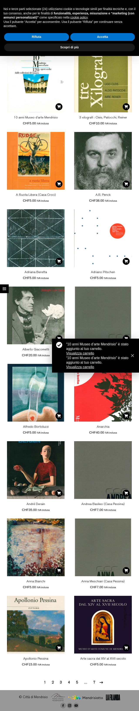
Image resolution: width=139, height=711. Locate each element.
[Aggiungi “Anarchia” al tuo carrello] (126, 415)
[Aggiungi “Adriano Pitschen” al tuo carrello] (126, 261)
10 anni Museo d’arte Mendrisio (36, 117)
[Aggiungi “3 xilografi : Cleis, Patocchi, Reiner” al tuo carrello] (126, 106)
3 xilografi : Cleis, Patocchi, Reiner (103, 117)
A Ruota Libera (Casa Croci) (36, 195)
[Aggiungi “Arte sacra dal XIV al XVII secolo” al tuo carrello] (126, 647)
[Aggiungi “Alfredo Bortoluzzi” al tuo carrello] (58, 415)
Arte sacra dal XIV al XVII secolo (103, 658)
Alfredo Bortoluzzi (36, 427)
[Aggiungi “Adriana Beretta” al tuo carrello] (58, 261)
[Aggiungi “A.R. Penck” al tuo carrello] (126, 184)
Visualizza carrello (80, 353)
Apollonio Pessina (35, 658)
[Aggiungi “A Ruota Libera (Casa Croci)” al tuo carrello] (58, 184)
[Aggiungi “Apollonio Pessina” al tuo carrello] (58, 647)
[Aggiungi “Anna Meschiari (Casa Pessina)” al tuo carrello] (126, 570)
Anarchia (103, 427)
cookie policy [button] (78, 17)
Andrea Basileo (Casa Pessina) (103, 504)
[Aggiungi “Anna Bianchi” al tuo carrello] (58, 570)
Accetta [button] (102, 37)
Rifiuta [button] (36, 37)
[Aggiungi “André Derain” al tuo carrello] (58, 493)
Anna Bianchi (36, 581)
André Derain (36, 504)
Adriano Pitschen (103, 272)
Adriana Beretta (36, 272)
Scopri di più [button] (69, 47)
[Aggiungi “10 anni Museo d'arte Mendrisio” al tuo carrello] (58, 106)
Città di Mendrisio (35, 697)
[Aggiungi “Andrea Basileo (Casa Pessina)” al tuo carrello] (126, 493)
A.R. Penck (103, 195)
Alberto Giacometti (35, 349)
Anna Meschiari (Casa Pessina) (103, 581)
